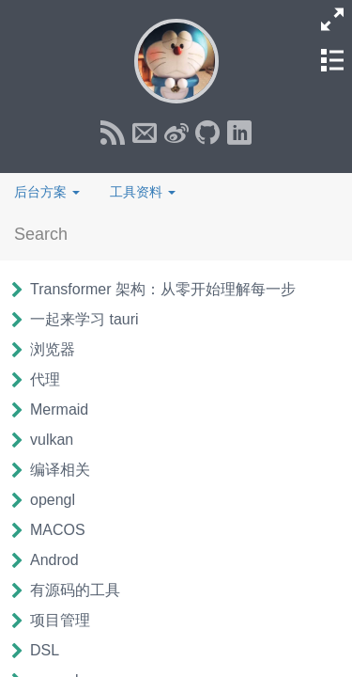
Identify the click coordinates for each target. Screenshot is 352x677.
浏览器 (52, 349)
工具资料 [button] (143, 191)
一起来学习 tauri (84, 319)
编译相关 (60, 470)
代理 (45, 379)
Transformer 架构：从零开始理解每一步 (163, 289)
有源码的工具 (75, 590)
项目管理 (60, 620)
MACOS (57, 530)
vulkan (51, 440)
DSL (44, 650)
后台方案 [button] (47, 191)
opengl (52, 500)
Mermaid (59, 409)
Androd (54, 560)
